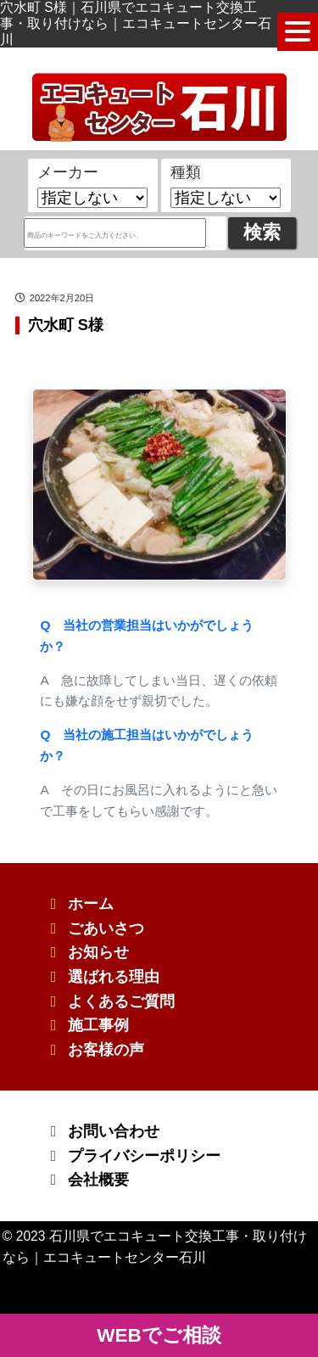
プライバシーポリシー (144, 1155)
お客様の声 (106, 1049)
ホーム (91, 903)
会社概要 (98, 1179)
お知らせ (98, 952)
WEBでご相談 (159, 1335)
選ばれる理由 (113, 976)
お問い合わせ (113, 1131)
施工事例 (98, 1025)
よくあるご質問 (121, 1001)
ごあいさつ (106, 928)
